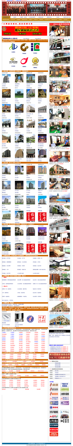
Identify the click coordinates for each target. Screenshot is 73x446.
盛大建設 (4, 207)
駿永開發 (4, 145)
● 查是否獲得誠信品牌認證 (59, 351)
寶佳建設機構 (57, 366)
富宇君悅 (28, 190)
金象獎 (14, 17)
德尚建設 (4, 222)
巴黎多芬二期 (17, 113)
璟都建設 (40, 85)
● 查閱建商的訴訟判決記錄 (59, 348)
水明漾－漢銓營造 (21, 292)
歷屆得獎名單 (54, 19)
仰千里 (16, 175)
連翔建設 (28, 177)
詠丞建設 (28, 115)
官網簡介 (60, 19)
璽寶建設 (4, 192)
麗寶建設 (35, 67)
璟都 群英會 (40, 83)
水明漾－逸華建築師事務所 (7, 283)
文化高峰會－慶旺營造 (22, 288)
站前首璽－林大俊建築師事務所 (23, 279)
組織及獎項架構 (5, 19)
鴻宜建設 (17, 207)
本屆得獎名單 (47, 19)
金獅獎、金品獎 (23, 17)
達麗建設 (40, 192)
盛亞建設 (17, 192)
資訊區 (57, 17)
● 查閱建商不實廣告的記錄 (59, 349)
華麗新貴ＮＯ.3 (58, 378)
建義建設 (4, 100)
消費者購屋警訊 (60, 331)
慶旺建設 (28, 100)
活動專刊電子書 (66, 17)
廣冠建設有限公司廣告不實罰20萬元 (56, 333)
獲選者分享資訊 (55, 361)
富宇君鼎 (17, 190)
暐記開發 (28, 238)
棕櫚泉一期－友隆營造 (6, 288)
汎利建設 (4, 238)
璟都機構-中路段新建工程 (60, 376)
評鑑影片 (31, 19)
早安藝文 (57, 372)
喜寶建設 (17, 238)
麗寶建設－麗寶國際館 (6, 262)
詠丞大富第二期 (29, 113)
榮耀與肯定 (49, 17)
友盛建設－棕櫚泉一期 (37, 258)
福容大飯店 (17, 160)
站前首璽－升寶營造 (37, 296)
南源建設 (17, 130)
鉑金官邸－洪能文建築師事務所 (39, 279)
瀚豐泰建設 (17, 222)
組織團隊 (18, 19)
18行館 (16, 220)
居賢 (39, 205)
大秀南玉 (4, 190)
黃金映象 (17, 205)
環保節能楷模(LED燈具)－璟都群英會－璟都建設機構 (13, 304)
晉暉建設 (4, 130)
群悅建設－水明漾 (36, 262)
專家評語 (36, 19)
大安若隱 (4, 83)
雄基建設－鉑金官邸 (37, 265)
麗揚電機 (4, 322)
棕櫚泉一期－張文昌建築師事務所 (40, 283)
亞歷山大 (17, 236)
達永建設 (13, 66)
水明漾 (3, 113)
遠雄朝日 (4, 175)
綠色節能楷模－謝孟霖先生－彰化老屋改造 (10, 305)
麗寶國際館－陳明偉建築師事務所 (9, 279)
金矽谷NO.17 (5, 158)
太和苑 (27, 128)
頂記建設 (28, 130)
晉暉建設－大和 (5, 269)
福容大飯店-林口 (29, 158)
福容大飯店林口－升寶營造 (7, 300)
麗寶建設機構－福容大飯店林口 (39, 269)
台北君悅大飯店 (41, 236)
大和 (3, 128)
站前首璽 (4, 98)
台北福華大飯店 (5, 251)
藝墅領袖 (4, 220)
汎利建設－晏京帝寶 (6, 273)
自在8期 (28, 205)
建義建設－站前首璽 (6, 265)
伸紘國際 (17, 322)
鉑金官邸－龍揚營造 (37, 292)
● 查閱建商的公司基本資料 (59, 347)
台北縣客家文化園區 (19, 251)
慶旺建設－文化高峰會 (22, 262)
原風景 (16, 98)
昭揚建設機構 (57, 363)
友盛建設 (13, 52)
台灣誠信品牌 (40, 17)
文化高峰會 (28, 98)
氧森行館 (40, 128)
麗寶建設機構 (57, 365)
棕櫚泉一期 (28, 143)
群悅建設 (4, 115)
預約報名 (66, 19)
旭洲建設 (17, 145)
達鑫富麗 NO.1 (29, 83)
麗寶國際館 (17, 83)
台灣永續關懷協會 (31, 443)
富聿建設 (40, 207)
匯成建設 (35, 53)
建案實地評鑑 (24, 19)
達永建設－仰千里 (21, 258)
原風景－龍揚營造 (5, 296)
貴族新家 (4, 143)
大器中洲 (17, 143)
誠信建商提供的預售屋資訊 (57, 368)
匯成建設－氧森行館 (21, 269)
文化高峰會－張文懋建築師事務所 (24, 283)
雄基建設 (24, 53)
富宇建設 (28, 192)
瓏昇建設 (17, 115)
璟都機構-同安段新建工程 (60, 374)
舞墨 (27, 175)
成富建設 (40, 115)
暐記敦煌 (28, 236)
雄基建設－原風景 (21, 265)
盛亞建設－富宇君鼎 (6, 258)
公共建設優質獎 (32, 17)
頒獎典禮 (41, 19)
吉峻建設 (4, 85)
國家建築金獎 (6, 17)
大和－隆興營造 (5, 292)
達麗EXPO (40, 190)
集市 (39, 113)
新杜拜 (3, 205)
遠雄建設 (4, 177)
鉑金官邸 (40, 98)
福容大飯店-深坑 (18, 158)
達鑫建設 (24, 66)
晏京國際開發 (41, 145)
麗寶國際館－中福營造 (22, 296)
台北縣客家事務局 (18, 253)
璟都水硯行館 (41, 175)
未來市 (16, 128)
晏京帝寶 (4, 236)
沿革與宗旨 (12, 19)
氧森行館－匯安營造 (37, 288)
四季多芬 (40, 158)
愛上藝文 (57, 370)
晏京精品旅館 (41, 143)
